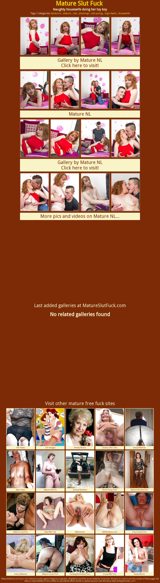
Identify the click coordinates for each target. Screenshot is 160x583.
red (75, 13)
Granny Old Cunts (110, 429)
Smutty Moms (80, 429)
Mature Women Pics (139, 471)
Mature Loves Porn (50, 555)
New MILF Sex (50, 513)
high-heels (110, 13)
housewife (124, 13)
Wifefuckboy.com (110, 513)
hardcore (56, 13)
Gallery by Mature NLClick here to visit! (80, 62)
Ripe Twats (21, 471)
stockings (84, 13)
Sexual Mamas (139, 429)
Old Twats (21, 429)
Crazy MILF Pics (110, 555)
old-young (97, 13)
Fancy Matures (21, 555)
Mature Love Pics (21, 513)
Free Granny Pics (139, 513)
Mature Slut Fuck (79, 3)
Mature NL (80, 114)
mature (67, 13)
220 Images (50, 429)
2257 (133, 581)
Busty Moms (139, 555)
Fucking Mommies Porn (80, 555)
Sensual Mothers (80, 471)
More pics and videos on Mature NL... (80, 216)
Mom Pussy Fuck (110, 471)
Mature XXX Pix (50, 471)
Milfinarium (80, 513)
